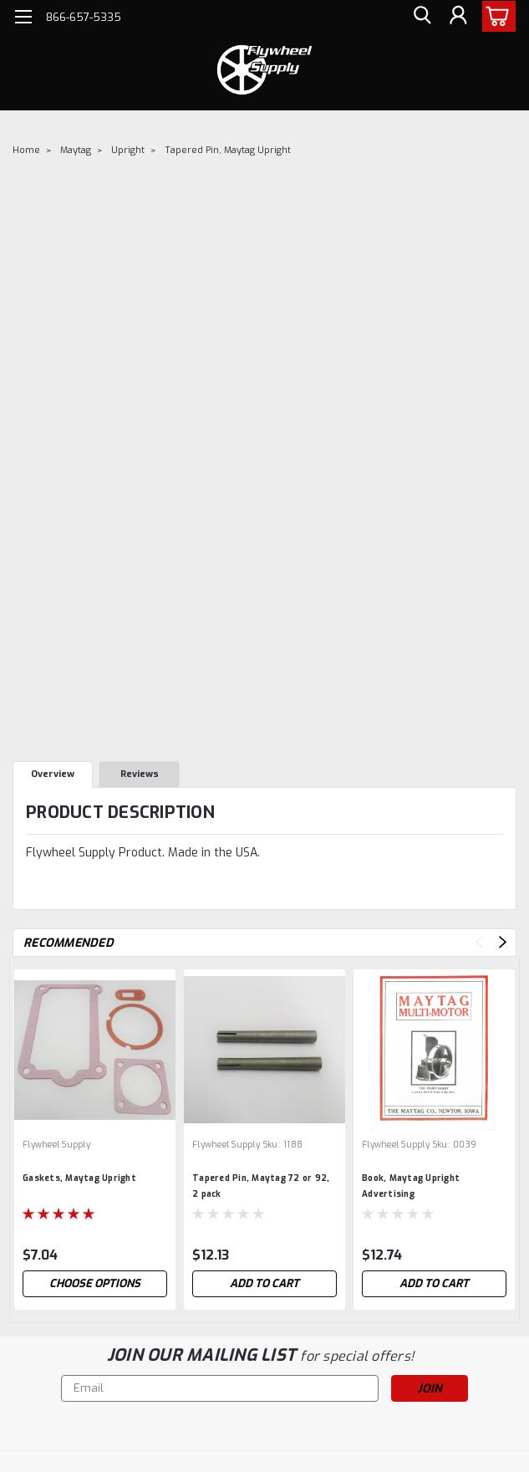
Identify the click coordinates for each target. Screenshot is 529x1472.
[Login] (458, 17)
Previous (479, 942)
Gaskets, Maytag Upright (79, 1178)
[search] (420, 17)
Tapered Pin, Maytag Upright (228, 150)
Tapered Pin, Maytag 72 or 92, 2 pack (260, 1186)
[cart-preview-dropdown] (495, 16)
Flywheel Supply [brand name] (56, 1144)
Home (26, 150)
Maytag (75, 150)
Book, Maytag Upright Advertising (411, 1186)
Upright (128, 150)
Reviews (139, 774)
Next (502, 942)
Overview (52, 774)
